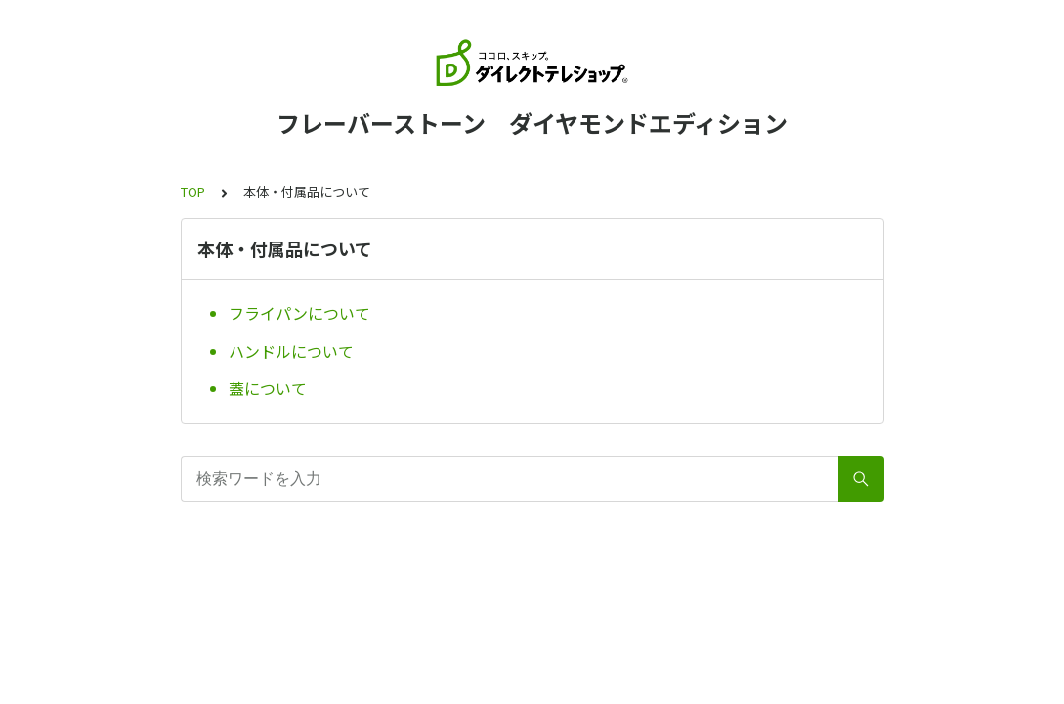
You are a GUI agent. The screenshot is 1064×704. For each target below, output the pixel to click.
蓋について (268, 388)
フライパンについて (299, 313)
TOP (193, 191)
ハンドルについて (291, 351)
